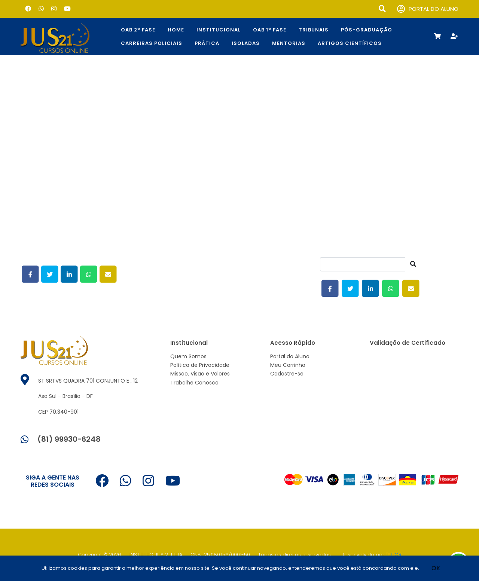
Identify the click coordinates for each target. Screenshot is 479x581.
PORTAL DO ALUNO (427, 9)
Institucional (218, 29)
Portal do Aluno (289, 356)
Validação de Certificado (407, 343)
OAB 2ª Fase (138, 29)
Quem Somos (188, 356)
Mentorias (288, 43)
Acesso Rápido (292, 343)
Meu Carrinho (287, 365)
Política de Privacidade (199, 365)
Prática (207, 43)
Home (176, 29)
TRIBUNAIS (314, 29)
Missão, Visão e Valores (200, 373)
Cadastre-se (286, 373)
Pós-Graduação (366, 29)
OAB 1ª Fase (269, 29)
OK (435, 568)
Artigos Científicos (350, 43)
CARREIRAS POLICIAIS (151, 43)
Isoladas (246, 43)
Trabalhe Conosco (194, 382)
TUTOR (394, 554)
